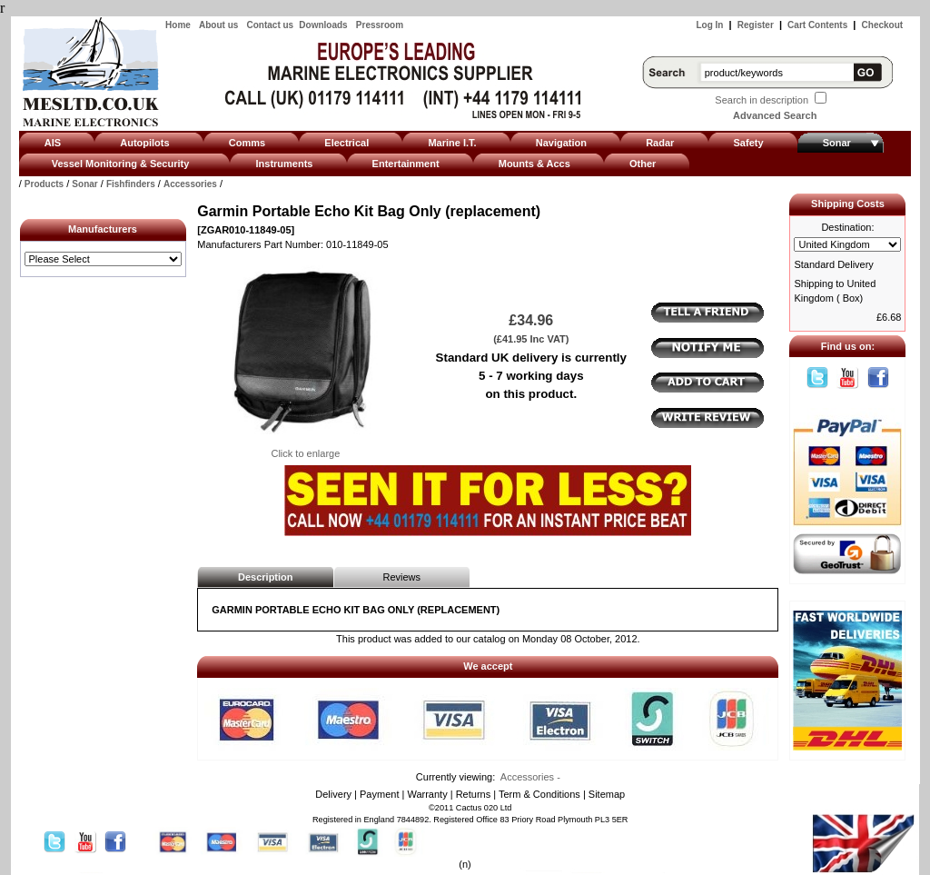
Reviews (401, 577)
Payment (379, 794)
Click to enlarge (305, 448)
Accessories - (530, 776)
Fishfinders (130, 184)
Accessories (190, 184)
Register (755, 25)
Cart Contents (817, 25)
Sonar (84, 184)
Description (265, 577)
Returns (473, 794)
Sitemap (607, 794)
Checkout (883, 25)
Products (44, 184)
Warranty (427, 794)
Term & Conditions (539, 794)
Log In (709, 25)
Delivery (333, 794)
